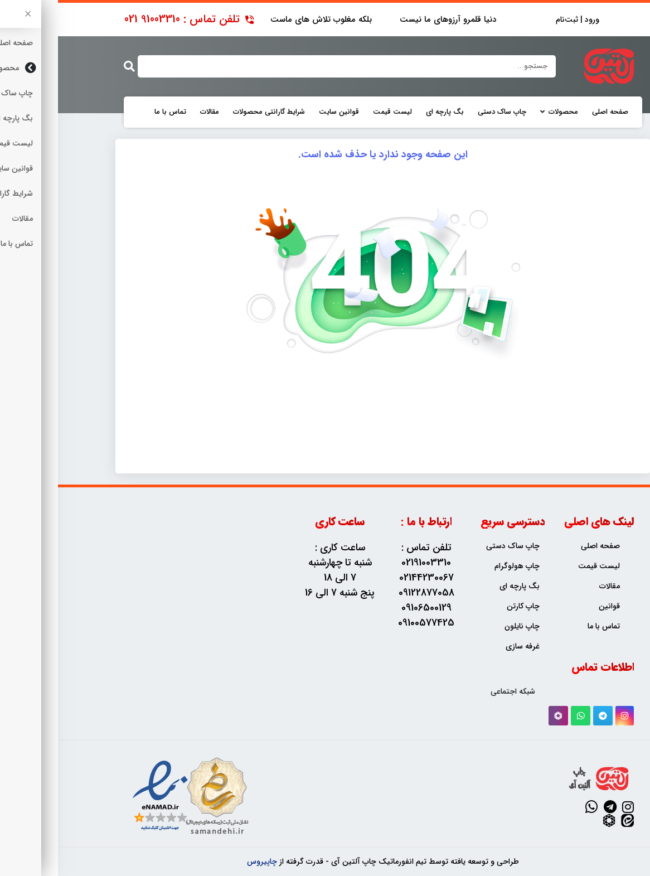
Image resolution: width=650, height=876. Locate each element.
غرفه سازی (465, 646)
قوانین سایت (281, 112)
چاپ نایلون (464, 626)
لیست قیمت (334, 112)
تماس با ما (112, 112)
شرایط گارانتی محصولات (211, 112)
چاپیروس (204, 861)
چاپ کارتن (465, 606)
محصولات (505, 112)
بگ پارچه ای (387, 112)
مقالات (151, 112)
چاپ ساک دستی (444, 112)
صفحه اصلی (552, 112)
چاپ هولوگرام (459, 566)
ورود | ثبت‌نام (519, 20)
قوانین (551, 606)
